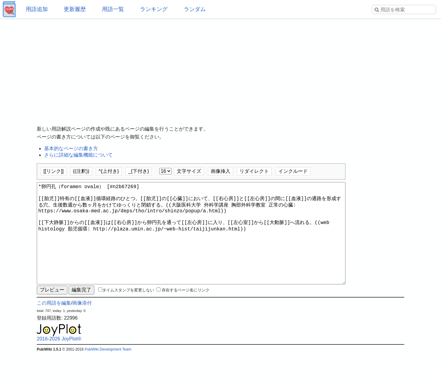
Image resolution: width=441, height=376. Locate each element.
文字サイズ (189, 171)
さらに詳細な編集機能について (78, 155)
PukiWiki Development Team (108, 371)
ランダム (195, 9)
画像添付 (82, 325)
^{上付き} (109, 171)
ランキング (154, 9)
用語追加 (37, 9)
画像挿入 (220, 171)
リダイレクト (254, 171)
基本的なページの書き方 (71, 148)
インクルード (293, 171)
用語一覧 (113, 9)
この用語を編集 (54, 325)
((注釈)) (81, 171)
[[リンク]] (53, 171)
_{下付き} (138, 171)
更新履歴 (75, 9)
